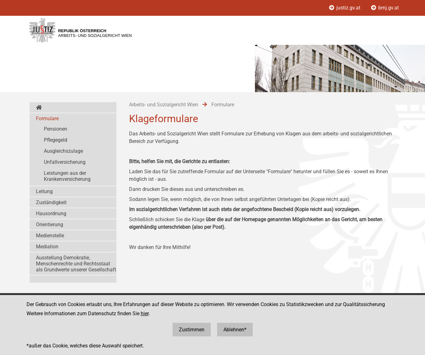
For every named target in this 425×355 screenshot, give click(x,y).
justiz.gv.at (345, 8)
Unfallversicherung (65, 162)
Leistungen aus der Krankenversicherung (67, 176)
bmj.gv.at (385, 8)
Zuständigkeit (51, 202)
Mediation (47, 247)
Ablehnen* (234, 330)
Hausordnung (51, 213)
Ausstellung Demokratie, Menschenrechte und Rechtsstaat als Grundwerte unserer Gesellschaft (76, 264)
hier (145, 314)
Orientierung (49, 225)
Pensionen (55, 129)
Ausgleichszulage (63, 151)
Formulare (47, 118)
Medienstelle (50, 236)
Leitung (44, 191)
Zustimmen (191, 330)
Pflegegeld (55, 140)
